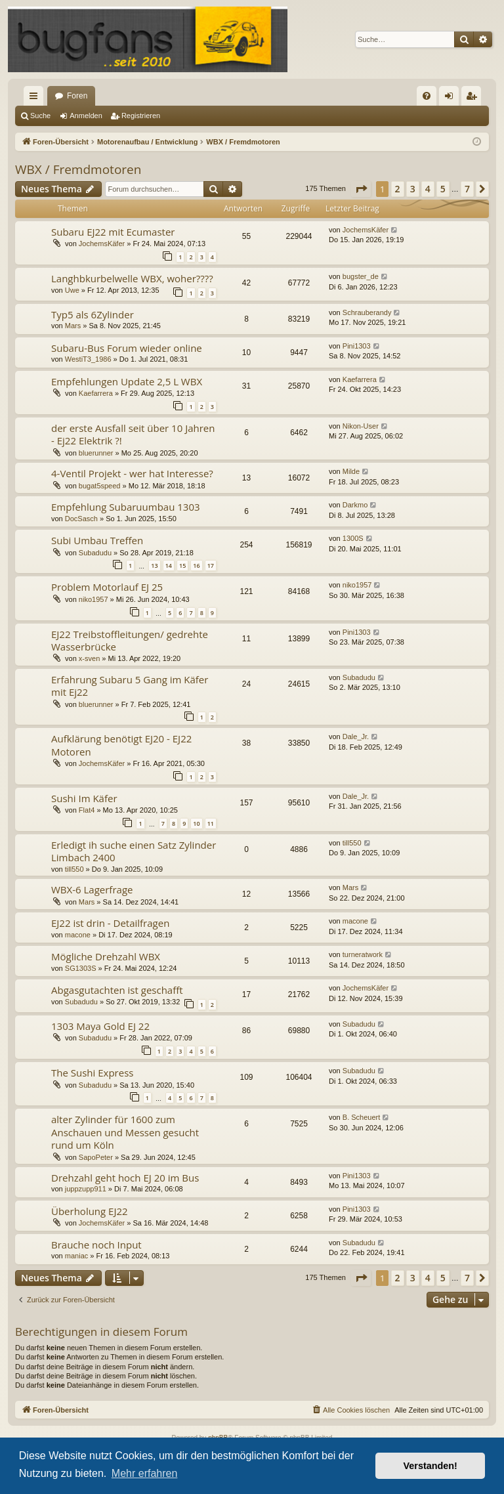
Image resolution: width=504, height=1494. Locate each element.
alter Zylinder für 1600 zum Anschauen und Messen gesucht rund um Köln (125, 1132)
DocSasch (81, 519)
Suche (40, 115)
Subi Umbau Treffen (97, 540)
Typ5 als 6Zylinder (92, 314)
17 (210, 565)
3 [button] (412, 188)
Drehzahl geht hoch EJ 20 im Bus (125, 1177)
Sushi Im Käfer (84, 798)
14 (168, 565)
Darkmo (355, 505)
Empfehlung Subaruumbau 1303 (125, 506)
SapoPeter (96, 1157)
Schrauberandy (367, 312)
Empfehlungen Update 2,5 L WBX (126, 381)
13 (154, 565)
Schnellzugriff (36, 98)
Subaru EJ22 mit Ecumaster (113, 231)
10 (196, 823)
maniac (76, 1256)
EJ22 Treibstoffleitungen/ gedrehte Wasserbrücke (129, 640)
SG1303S (80, 968)
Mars (73, 326)
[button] (361, 189)
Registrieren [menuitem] (474, 98)
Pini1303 (357, 346)
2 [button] (397, 188)
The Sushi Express (92, 1072)
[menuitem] (426, 96)
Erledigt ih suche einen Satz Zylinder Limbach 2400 (133, 851)
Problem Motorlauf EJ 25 (107, 586)
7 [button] (467, 188)
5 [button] (443, 188)
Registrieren (140, 115)
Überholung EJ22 (89, 1211)
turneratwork (363, 954)
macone (78, 935)
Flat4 (86, 810)
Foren (77, 95)
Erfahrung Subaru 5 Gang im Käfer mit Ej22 (129, 685)
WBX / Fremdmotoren (78, 169)
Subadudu (95, 553)
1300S (353, 538)
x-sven (89, 658)
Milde (351, 471)
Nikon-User (361, 426)
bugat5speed (100, 486)
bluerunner (96, 453)
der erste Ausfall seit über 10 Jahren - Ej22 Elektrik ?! (133, 434)
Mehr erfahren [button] (145, 1473)
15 (182, 565)
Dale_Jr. (356, 736)
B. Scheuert (361, 1117)
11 (210, 823)
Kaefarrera (96, 393)
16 (196, 565)
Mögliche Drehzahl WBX (105, 956)
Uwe (72, 290)
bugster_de (361, 276)
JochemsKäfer (102, 243)
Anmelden (86, 115)
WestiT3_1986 (88, 359)
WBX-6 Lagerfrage (92, 889)
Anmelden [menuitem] (452, 98)
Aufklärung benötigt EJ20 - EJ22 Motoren (121, 745)
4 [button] (427, 188)
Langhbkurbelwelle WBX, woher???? (132, 278)
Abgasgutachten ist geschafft (117, 989)
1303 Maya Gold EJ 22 (100, 1026)
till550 (74, 869)
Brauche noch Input (96, 1244)
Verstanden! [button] (430, 1466)
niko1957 (93, 599)
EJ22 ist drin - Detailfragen (110, 922)
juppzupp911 (85, 1189)
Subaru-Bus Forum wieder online (126, 347)
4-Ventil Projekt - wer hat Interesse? (132, 473)
